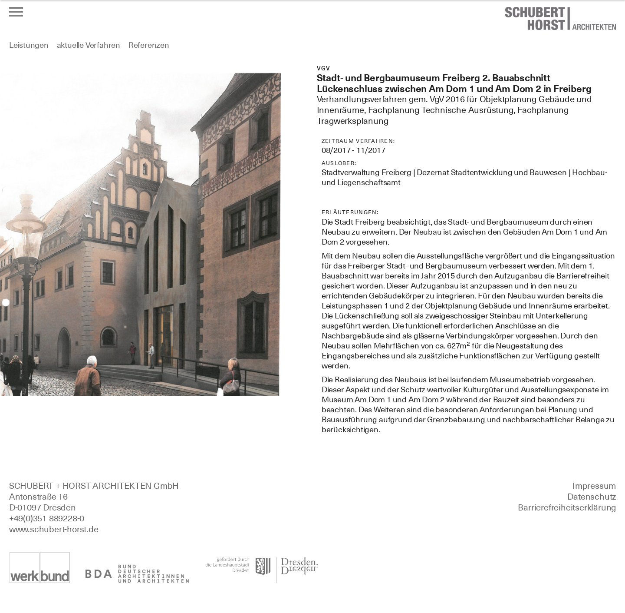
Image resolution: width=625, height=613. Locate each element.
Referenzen (148, 45)
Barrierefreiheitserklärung (567, 507)
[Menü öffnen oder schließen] (16, 12)
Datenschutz (591, 496)
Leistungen (29, 45)
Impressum (594, 485)
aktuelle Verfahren (88, 45)
